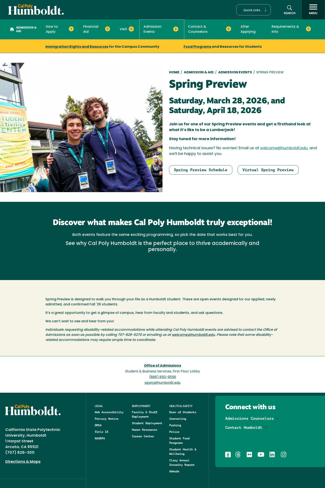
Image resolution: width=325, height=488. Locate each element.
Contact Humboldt (243, 427)
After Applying (248, 29)
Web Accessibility (109, 412)
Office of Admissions (162, 366)
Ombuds (174, 471)
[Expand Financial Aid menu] (107, 28)
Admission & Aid (23, 29)
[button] (253, 9)
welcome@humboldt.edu (283, 148)
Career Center (143, 436)
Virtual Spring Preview (268, 170)
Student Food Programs (179, 440)
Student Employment (147, 423)
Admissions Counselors (249, 418)
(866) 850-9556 (162, 377)
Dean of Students (182, 412)
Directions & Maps (23, 462)
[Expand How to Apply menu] (71, 28)
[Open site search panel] (289, 9)
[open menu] (313, 9)
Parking (175, 425)
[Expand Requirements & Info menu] (308, 28)
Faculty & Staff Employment (144, 414)
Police (174, 431)
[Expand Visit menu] (131, 28)
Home (174, 72)
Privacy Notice (106, 418)
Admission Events (235, 72)
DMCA (98, 425)
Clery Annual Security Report (182, 462)
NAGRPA (100, 438)
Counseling (177, 418)
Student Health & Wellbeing (182, 451)
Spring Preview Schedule (200, 170)
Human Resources (144, 429)
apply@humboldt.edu (162, 383)
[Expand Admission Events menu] (175, 29)
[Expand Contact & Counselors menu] (228, 28)
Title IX (101, 431)
